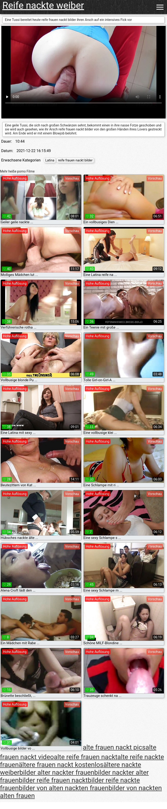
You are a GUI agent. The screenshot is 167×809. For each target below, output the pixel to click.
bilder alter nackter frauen (56, 772)
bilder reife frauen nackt (53, 780)
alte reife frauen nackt (85, 757)
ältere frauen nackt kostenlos (61, 765)
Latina (49, 160)
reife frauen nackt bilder (75, 160)
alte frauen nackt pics (114, 747)
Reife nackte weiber (43, 5)
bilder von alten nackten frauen (64, 788)
